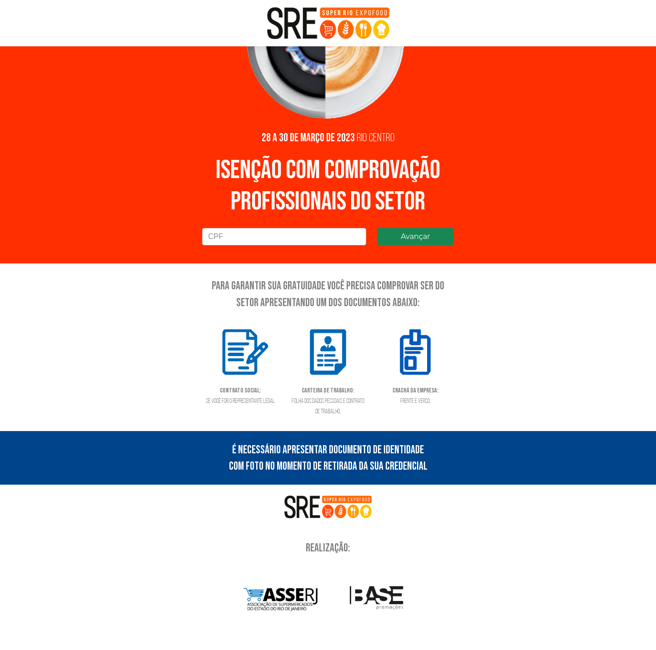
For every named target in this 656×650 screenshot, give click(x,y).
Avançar (415, 236)
